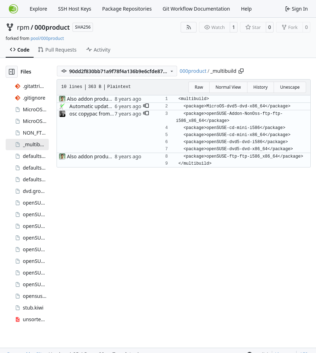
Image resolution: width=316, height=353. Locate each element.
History (260, 87)
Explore (38, 8)
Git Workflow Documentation (196, 8)
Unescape (289, 87)
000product (52, 27)
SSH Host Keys (74, 8)
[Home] (13, 8)
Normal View (228, 87)
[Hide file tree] (12, 72)
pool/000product (47, 38)
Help (246, 8)
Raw (199, 87)
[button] (146, 106)
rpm (23, 27)
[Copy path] (241, 71)
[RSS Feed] (189, 27)
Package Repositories (127, 8)
